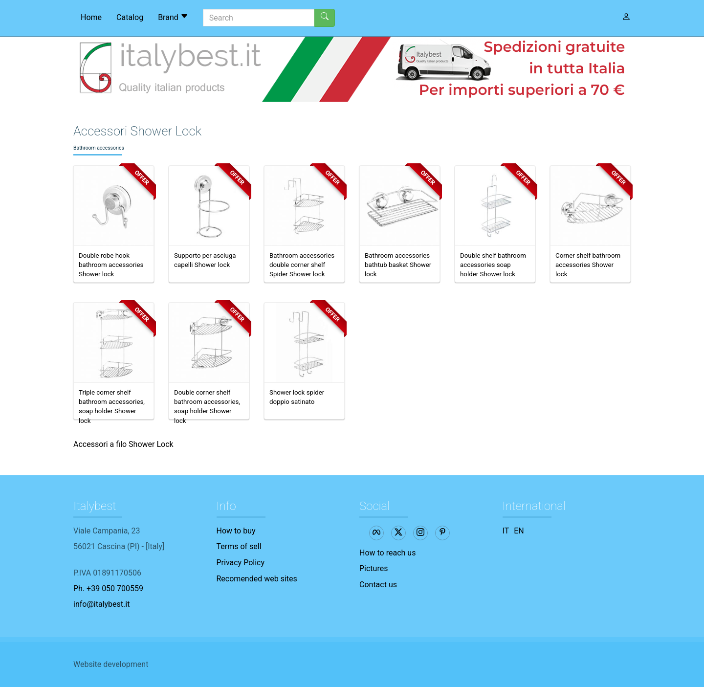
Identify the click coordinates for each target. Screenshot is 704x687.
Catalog (129, 17)
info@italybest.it (101, 604)
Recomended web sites (257, 578)
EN (519, 530)
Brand (173, 17)
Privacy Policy (241, 562)
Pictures (373, 568)
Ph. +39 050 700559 (108, 588)
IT (506, 530)
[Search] (259, 17)
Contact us (378, 584)
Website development (110, 664)
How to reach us (387, 552)
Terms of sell (239, 546)
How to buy (236, 530)
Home (91, 17)
